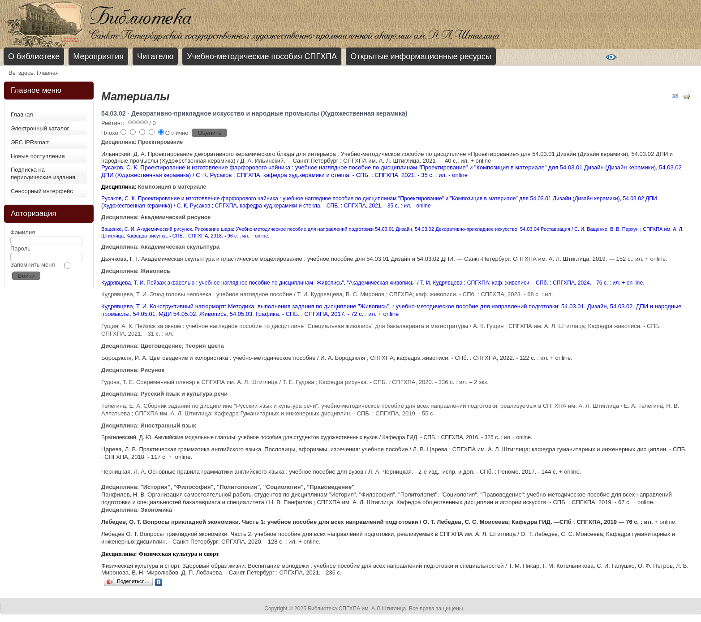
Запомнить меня (32, 264)
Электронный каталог (40, 128)
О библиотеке (34, 56)
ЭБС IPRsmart (30, 142)
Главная (22, 114)
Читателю (155, 56)
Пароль (20, 248)
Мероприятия (98, 56)
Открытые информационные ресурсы (420, 56)
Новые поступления (38, 156)
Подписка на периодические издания (43, 173)
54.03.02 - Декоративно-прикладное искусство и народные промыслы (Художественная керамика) (254, 113)
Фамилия (22, 232)
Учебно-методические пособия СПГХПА (262, 56)
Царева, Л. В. (120, 449)
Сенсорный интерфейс (42, 191)
